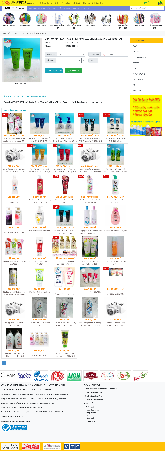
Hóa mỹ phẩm (19, 33)
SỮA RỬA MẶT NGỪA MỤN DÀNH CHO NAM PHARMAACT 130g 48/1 (115, 139)
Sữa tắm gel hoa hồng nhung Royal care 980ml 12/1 (40, 201)
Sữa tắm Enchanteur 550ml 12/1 (39, 232)
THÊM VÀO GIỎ (54, 71)
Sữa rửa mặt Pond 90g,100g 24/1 (90, 293)
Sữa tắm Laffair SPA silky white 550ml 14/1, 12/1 (115, 324)
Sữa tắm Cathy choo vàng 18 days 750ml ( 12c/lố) (65, 262)
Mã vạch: (48, 46)
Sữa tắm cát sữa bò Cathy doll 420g (115, 232)
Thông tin (77, 3)
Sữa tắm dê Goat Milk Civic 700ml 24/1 (115, 201)
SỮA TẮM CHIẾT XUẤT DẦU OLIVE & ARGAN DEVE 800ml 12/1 (115, 170)
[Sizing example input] (113, 60)
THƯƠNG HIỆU (139, 40)
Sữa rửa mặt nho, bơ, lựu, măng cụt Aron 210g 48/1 (65, 354)
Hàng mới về (56, 8)
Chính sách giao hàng (93, 396)
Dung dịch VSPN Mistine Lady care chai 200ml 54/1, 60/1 (90, 232)
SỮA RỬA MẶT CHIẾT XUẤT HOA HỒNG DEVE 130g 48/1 (65, 170)
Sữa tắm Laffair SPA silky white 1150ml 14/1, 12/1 (14, 354)
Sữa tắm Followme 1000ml (65, 294)
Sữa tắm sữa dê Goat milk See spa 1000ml (14, 262)
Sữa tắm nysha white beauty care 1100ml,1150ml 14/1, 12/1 (90, 324)
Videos (86, 3)
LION (135, 68)
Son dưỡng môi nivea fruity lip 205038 (115, 262)
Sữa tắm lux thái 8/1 (40, 355)
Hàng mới (75, 8)
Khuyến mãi (85, 8)
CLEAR (135, 46)
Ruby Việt (20, 416)
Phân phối (33, 8)
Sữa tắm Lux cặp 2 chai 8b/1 (14, 233)
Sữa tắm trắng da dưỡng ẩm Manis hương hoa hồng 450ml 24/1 (14, 139)
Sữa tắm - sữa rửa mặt (39, 33)
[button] (5, 60)
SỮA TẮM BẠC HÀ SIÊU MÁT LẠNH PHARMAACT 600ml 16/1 (14, 170)
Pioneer (136, 63)
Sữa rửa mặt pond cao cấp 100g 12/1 (39, 262)
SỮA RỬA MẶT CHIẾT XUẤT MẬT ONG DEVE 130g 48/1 (39, 170)
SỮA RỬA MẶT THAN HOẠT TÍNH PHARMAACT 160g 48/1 (90, 139)
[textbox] (147, 8)
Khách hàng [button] (97, 3)
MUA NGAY (73, 71)
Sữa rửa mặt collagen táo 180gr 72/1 (65, 201)
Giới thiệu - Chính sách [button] (60, 3)
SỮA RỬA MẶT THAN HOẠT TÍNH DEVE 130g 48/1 (65, 232)
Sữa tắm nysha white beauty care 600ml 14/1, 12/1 (65, 324)
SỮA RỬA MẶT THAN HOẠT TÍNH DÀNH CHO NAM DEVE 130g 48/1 (90, 170)
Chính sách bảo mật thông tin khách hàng (101, 389)
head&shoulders (139, 57)
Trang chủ (44, 3)
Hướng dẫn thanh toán (94, 400)
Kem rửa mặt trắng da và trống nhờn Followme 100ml (90, 262)
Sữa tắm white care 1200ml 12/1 (39, 324)
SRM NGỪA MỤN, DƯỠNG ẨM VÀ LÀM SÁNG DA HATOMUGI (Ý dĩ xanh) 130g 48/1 (39, 139)
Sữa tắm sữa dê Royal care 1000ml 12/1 (14, 201)
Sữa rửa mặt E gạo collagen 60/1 (39, 293)
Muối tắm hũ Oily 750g (115, 294)
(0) (149, 3)
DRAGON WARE (139, 74)
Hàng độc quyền (44, 8)
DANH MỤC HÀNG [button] (14, 8)
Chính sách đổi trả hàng (94, 392)
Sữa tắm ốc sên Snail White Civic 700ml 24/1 (90, 201)
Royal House (138, 79)
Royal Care (137, 91)
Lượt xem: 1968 (21, 83)
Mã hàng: (49, 42)
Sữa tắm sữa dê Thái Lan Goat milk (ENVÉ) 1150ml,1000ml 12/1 (14, 293)
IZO (134, 85)
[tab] (13, 96)
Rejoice (136, 51)
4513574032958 (71, 42)
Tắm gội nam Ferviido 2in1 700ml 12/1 (14, 324)
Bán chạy (66, 8)
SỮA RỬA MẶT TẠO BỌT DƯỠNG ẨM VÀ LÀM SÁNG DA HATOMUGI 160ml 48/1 (65, 139)
